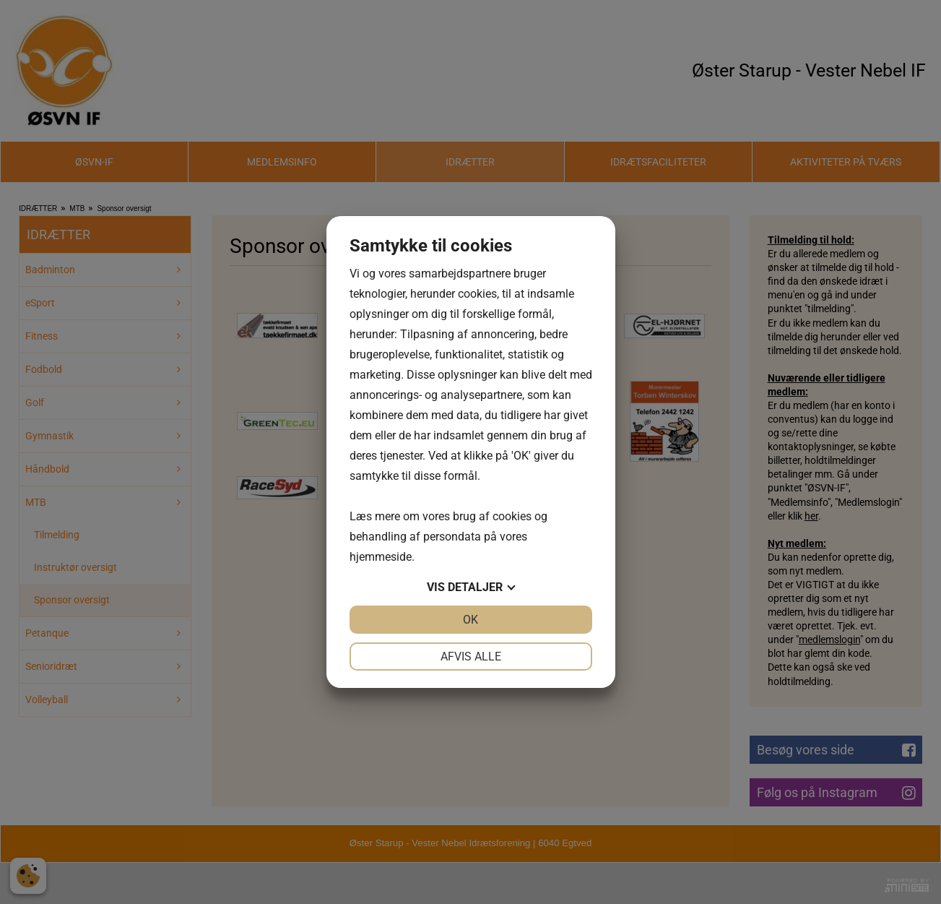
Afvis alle (471, 656)
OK (470, 620)
